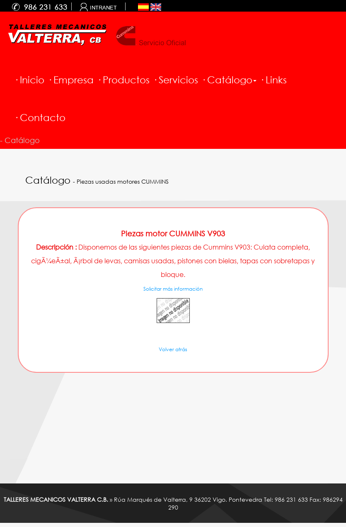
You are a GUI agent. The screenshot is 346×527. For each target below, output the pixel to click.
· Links (273, 79)
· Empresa (71, 79)
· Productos (123, 79)
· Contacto (39, 117)
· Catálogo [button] (228, 79)
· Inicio (29, 79)
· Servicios (175, 79)
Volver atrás (173, 349)
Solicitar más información (173, 289)
